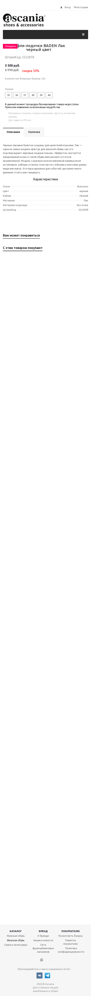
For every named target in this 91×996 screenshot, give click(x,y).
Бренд (43, 931)
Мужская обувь (16, 935)
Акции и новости (43, 940)
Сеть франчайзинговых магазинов (43, 948)
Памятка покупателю (70, 942)
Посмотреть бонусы (70, 935)
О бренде (43, 935)
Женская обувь (16, 940)
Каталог (16, 931)
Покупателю (70, 931)
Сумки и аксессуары (15, 944)
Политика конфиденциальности (71, 950)
